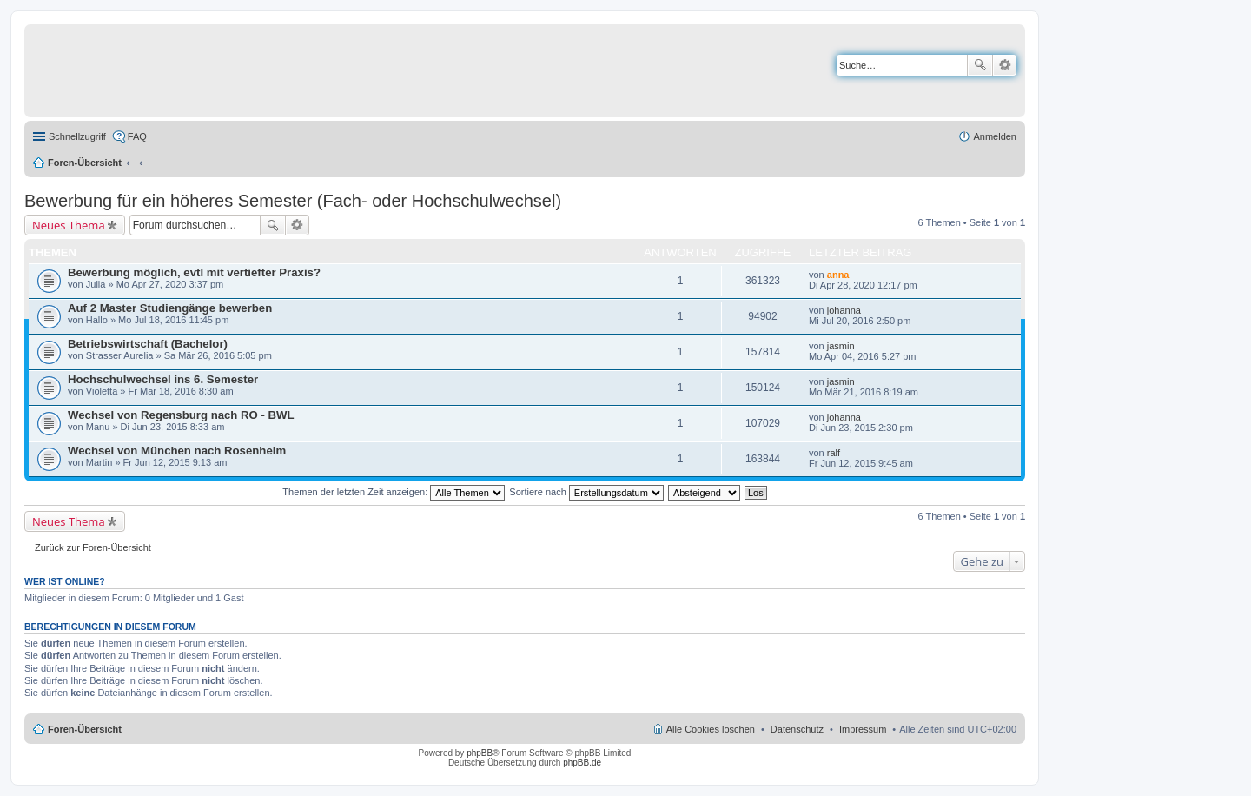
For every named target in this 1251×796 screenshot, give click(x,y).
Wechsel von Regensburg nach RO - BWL (181, 414)
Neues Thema (68, 225)
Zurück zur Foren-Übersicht (93, 547)
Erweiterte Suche (1004, 65)
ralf (833, 453)
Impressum (862, 729)
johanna (844, 310)
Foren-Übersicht (85, 162)
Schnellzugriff (77, 136)
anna (838, 274)
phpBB (480, 753)
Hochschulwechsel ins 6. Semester (163, 379)
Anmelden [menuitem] (994, 136)
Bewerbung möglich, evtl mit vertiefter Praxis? (194, 272)
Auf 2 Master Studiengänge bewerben (170, 308)
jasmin (841, 346)
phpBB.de (582, 762)
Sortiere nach (586, 492)
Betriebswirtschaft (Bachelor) (148, 343)
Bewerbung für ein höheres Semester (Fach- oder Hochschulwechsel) (292, 200)
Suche (980, 65)
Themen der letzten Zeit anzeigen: (393, 492)
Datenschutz (797, 729)
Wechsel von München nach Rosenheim (177, 450)
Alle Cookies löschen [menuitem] (710, 729)
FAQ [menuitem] (137, 136)
